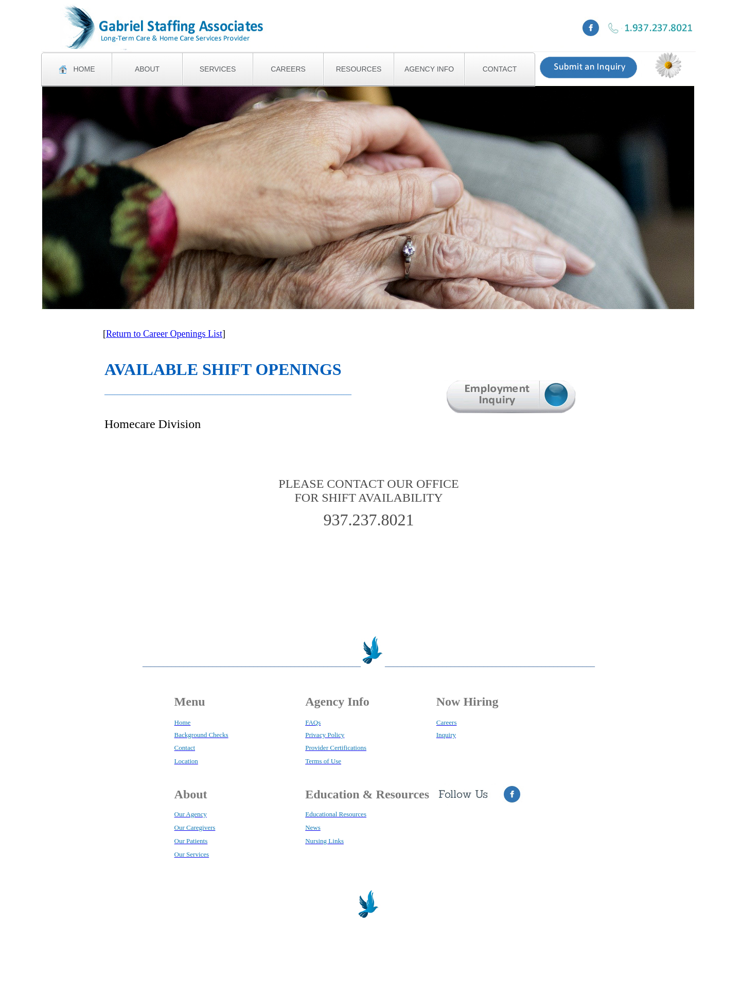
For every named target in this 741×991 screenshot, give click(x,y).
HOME (77, 69)
